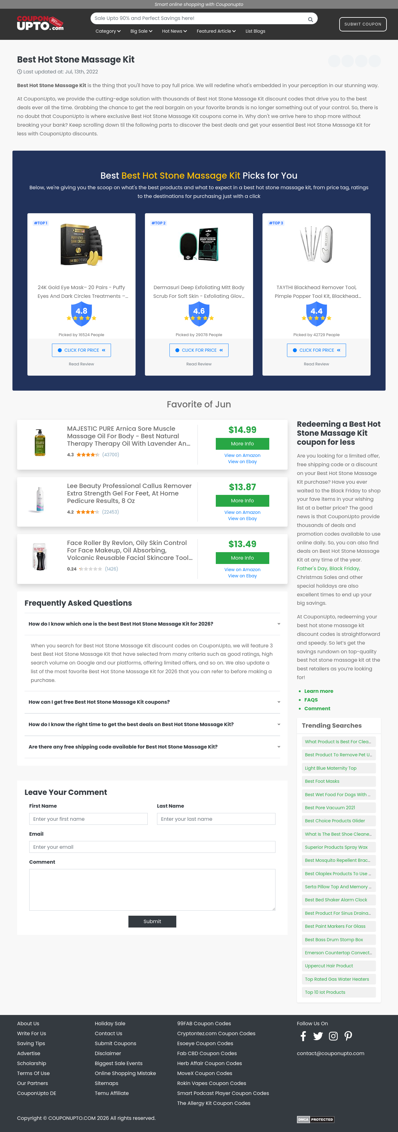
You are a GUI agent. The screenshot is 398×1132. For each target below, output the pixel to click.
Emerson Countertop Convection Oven (347, 953)
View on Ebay (242, 461)
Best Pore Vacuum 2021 (330, 808)
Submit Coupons (115, 1043)
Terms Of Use (33, 1073)
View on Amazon (242, 455)
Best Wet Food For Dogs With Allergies (345, 794)
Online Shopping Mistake (125, 1073)
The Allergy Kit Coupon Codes (213, 1103)
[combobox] (204, 18)
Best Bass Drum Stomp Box (334, 940)
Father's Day (312, 568)
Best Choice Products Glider (335, 821)
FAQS (311, 699)
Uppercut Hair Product (329, 966)
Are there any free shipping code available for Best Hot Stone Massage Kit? (123, 746)
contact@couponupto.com (330, 1053)
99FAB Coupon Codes (204, 1023)
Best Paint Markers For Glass (335, 926)
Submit (152, 921)
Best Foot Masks (322, 781)
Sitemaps (106, 1083)
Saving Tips (31, 1043)
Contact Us (108, 1033)
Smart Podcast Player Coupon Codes (223, 1093)
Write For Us (31, 1033)
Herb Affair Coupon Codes (209, 1063)
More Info (242, 443)
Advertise (28, 1053)
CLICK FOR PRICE (81, 350)
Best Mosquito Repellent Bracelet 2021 (345, 860)
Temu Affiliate (112, 1093)
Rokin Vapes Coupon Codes (211, 1083)
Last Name (170, 806)
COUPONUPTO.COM (71, 1118)
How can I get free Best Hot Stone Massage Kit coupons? (99, 702)
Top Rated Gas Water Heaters (337, 979)
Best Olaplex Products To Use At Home (346, 874)
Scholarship (31, 1063)
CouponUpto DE (36, 1093)
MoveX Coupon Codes (204, 1073)
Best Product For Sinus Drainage (339, 913)
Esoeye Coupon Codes (205, 1043)
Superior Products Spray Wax (336, 847)
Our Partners (32, 1083)
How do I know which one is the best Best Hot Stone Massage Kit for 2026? (121, 623)
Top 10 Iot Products (325, 992)
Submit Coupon (363, 25)
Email (36, 834)
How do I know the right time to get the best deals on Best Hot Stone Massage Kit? (131, 724)
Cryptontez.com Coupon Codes (216, 1033)
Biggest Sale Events (119, 1063)
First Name (43, 806)
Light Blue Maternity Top (331, 768)
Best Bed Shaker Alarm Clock (336, 900)
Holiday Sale (110, 1023)
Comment (42, 862)
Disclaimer (108, 1053)
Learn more (318, 691)
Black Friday (344, 568)
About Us (28, 1023)
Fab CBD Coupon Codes (207, 1053)
